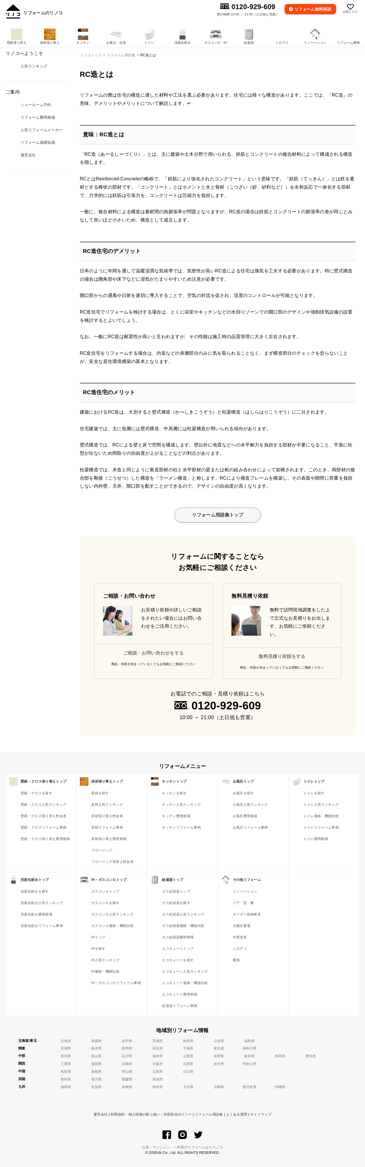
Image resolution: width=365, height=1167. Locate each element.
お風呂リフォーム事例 (250, 827)
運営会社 (101, 1114)
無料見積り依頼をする (282, 656)
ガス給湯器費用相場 (178, 937)
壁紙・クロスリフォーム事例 (43, 827)
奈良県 (219, 1064)
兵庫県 (188, 1064)
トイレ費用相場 (315, 839)
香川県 (96, 1079)
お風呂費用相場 (245, 816)
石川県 (127, 1056)
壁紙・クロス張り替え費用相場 (45, 839)
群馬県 (127, 1048)
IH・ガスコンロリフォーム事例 (116, 983)
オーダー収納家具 (247, 914)
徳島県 (66, 1079)
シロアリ (240, 949)
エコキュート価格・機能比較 (185, 983)
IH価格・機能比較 (105, 971)
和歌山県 (250, 1064)
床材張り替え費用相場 (108, 839)
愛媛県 (127, 1079)
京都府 (127, 1064)
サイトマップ (260, 1114)
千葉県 (188, 1048)
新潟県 (66, 1056)
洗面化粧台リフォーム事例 (42, 926)
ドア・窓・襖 (243, 903)
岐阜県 (249, 1056)
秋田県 (188, 1041)
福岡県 (66, 1087)
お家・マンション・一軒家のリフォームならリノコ (182, 1147)
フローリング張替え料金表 (112, 862)
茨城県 (66, 1048)
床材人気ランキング (107, 805)
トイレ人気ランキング (321, 805)
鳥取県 (66, 1071)
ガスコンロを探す (105, 903)
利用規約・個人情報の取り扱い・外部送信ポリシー (151, 1114)
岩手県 (127, 1041)
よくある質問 (236, 1114)
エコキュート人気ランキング (185, 971)
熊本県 (157, 1087)
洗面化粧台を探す (35, 891)
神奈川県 (250, 1048)
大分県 (188, 1087)
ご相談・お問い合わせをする (153, 653)
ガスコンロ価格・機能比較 (112, 926)
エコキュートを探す (178, 960)
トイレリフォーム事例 (321, 827)
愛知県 (311, 1056)
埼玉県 (157, 1048)
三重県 (66, 1064)
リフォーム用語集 (209, 1114)
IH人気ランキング (105, 960)
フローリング (101, 850)
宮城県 (157, 1041)
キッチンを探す (174, 793)
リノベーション (245, 891)
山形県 (219, 1041)
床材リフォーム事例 (107, 827)
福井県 (157, 1056)
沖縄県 (280, 1087)
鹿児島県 (250, 1087)
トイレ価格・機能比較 (321, 816)
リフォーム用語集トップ (217, 514)
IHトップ (98, 937)
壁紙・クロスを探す (36, 793)
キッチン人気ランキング (181, 805)
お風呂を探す (243, 793)
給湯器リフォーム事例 (179, 1006)
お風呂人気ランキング (250, 805)
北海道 (66, 1041)
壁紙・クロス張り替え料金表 (43, 816)
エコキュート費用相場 (179, 994)
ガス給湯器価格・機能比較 (183, 926)
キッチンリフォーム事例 (181, 827)
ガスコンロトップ (105, 891)
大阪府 (157, 1064)
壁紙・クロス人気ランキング (43, 805)
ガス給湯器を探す (176, 903)
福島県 (249, 1041)
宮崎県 (219, 1087)
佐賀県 (96, 1087)
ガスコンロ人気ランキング (112, 914)
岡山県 (127, 1071)
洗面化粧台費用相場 (36, 914)
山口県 (188, 1071)
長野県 (219, 1056)
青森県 (96, 1041)
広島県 (157, 1071)
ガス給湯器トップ (176, 891)
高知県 (157, 1079)
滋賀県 (96, 1064)
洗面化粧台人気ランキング (42, 903)
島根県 (96, 1071)
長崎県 (127, 1087)
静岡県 (280, 1056)
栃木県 (96, 1048)
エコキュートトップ (178, 949)
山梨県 (188, 1056)
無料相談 (313, 9)
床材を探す (100, 793)
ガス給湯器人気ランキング (183, 914)
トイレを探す (314, 793)
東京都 (219, 1048)
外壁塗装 (240, 937)
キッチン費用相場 (176, 816)
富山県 (96, 1056)
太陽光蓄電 (242, 926)
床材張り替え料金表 (107, 816)
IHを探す (98, 949)
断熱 (236, 960)
